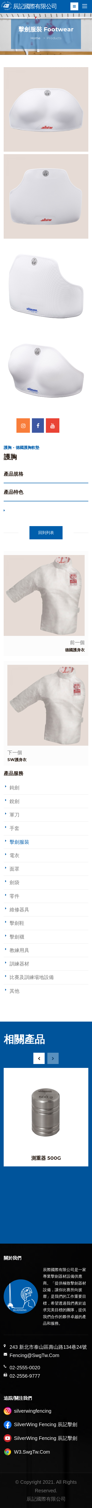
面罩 (14, 869)
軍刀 (14, 814)
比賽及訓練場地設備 (32, 977)
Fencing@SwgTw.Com (34, 1355)
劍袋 (14, 882)
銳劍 (14, 801)
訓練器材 (19, 963)
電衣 (14, 855)
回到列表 (46, 532)
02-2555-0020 (25, 1367)
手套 (14, 828)
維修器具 (19, 909)
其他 (14, 991)
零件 (14, 896)
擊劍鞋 (17, 923)
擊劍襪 (17, 936)
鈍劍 (14, 787)
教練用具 (19, 950)
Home (35, 38)
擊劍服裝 (19, 842)
